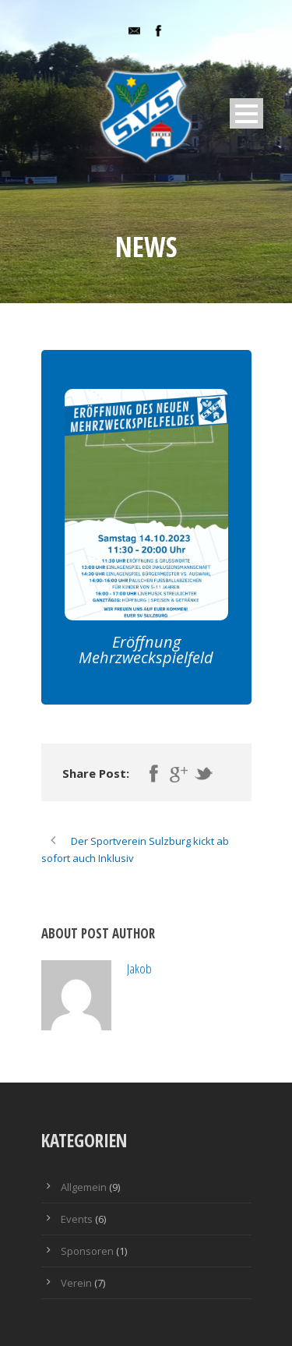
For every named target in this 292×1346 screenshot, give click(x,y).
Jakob (139, 968)
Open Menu (246, 113)
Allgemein (84, 1187)
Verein (76, 1283)
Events (77, 1219)
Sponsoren (87, 1251)
